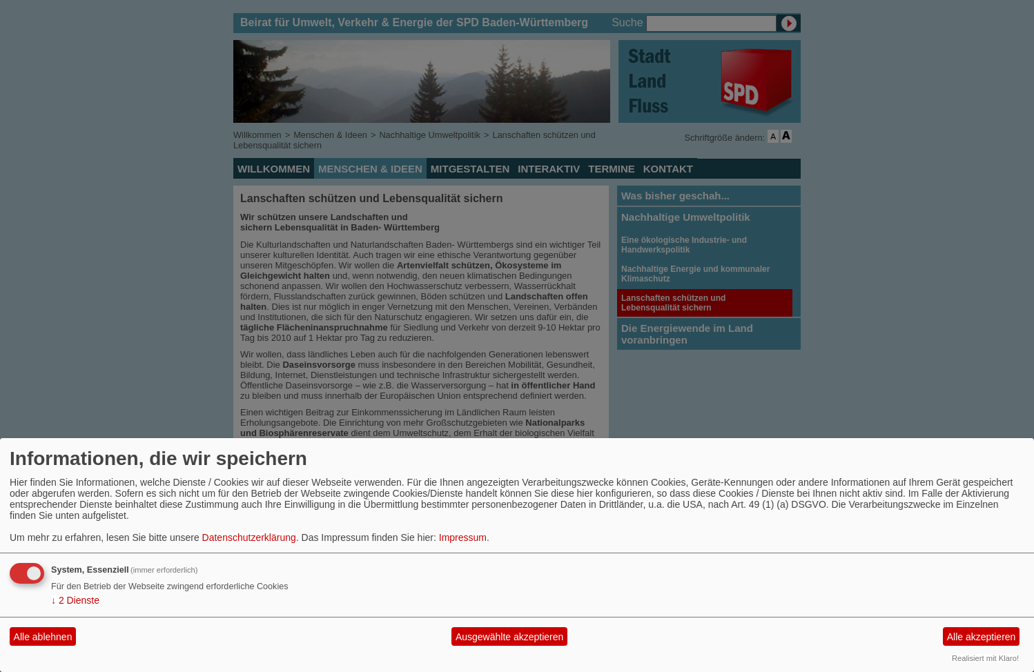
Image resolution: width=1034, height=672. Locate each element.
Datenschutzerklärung (249, 537)
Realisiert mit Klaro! (985, 658)
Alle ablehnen (43, 636)
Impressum (463, 537)
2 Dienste (75, 600)
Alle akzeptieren (981, 636)
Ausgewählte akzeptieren (509, 636)
